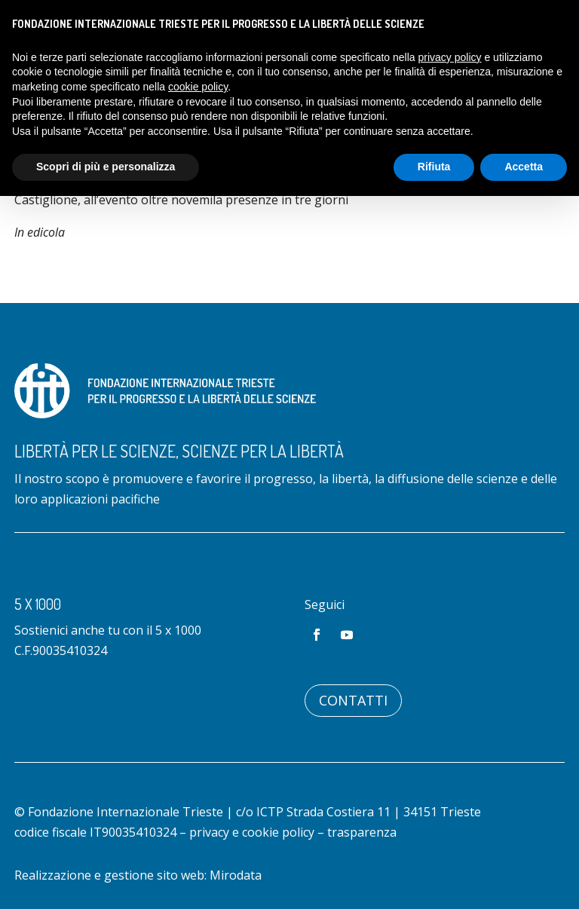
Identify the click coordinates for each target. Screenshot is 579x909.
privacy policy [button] (450, 57)
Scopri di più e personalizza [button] (105, 167)
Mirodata (236, 875)
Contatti (353, 700)
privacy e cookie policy (251, 832)
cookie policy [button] (198, 87)
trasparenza (362, 832)
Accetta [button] (523, 167)
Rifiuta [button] (434, 167)
